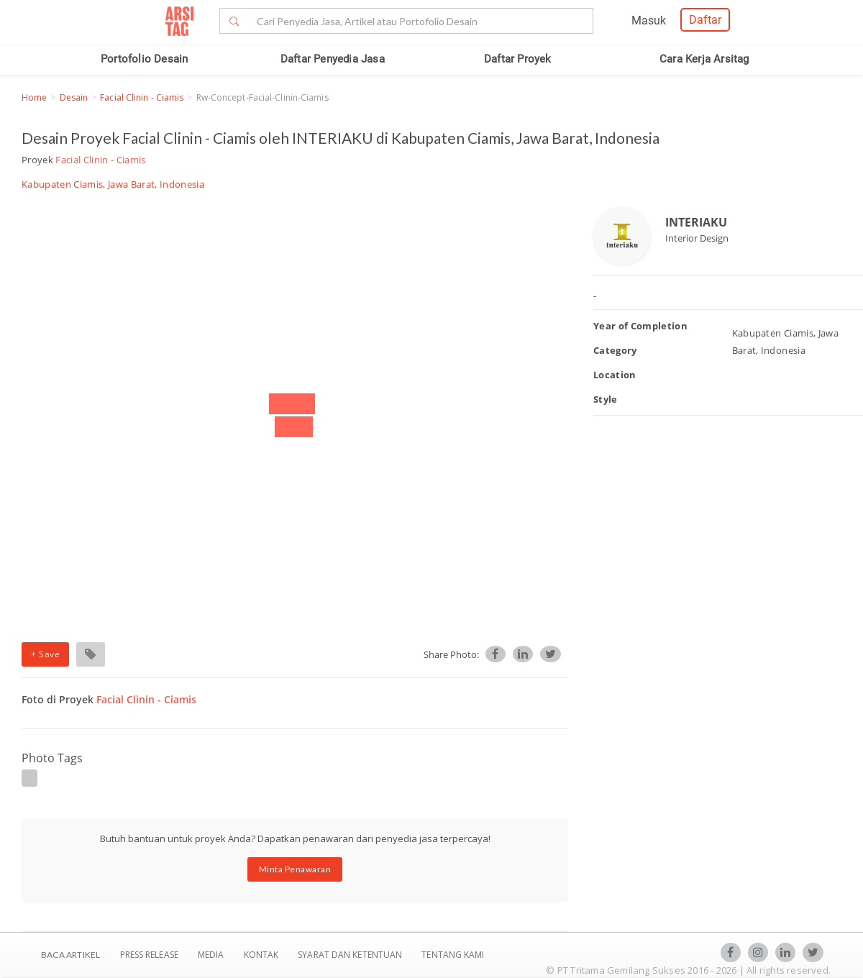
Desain (74, 97)
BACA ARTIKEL (70, 954)
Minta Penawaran (295, 869)
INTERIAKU (696, 222)
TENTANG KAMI (452, 955)
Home (34, 97)
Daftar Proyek (518, 58)
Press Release (149, 955)
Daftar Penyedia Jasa (332, 58)
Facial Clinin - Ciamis (141, 97)
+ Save (45, 654)
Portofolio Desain (144, 58)
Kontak (262, 955)
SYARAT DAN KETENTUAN (351, 955)
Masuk (648, 20)
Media (212, 955)
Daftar (705, 20)
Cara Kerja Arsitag (704, 58)
